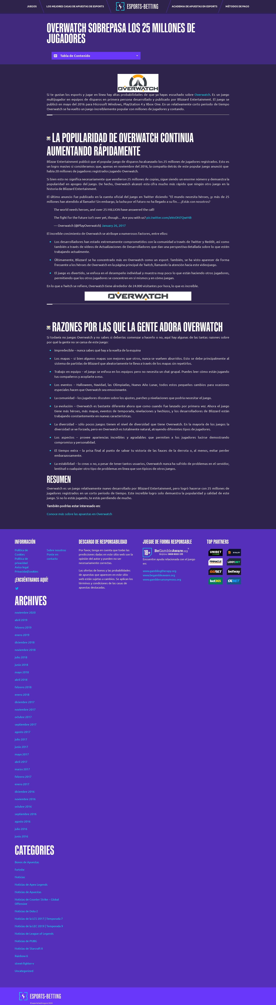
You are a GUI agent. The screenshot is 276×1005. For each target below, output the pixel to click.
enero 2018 (22, 694)
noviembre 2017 (25, 709)
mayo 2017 (22, 754)
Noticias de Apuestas (28, 892)
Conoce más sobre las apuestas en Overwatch (79, 514)
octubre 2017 (23, 717)
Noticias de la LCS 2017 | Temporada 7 (39, 918)
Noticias (20, 877)
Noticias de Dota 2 (26, 911)
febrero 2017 (23, 776)
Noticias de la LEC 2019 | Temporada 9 (39, 926)
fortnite (20, 869)
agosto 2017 (22, 731)
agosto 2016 (22, 821)
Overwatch (202, 94)
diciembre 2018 (24, 642)
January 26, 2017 (114, 225)
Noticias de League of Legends (34, 933)
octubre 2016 (23, 806)
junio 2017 (21, 746)
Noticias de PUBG (26, 941)
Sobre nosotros (56, 550)
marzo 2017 (22, 769)
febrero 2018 (23, 687)
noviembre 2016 (25, 799)
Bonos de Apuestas (27, 862)
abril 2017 (21, 761)
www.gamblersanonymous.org (162, 579)
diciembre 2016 (24, 791)
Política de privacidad (21, 561)
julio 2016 (21, 829)
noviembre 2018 (25, 649)
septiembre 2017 (25, 724)
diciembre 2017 (24, 702)
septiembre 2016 (25, 814)
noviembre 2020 (25, 612)
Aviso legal (21, 567)
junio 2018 (21, 664)
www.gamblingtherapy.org (159, 571)
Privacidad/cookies (26, 571)
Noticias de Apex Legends (31, 884)
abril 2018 (21, 679)
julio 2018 (21, 657)
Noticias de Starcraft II (29, 948)
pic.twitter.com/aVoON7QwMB (169, 217)
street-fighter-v (24, 963)
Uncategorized (24, 970)
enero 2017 (22, 784)
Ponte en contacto (52, 556)
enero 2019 (22, 634)
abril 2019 (21, 620)
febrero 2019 (23, 627)
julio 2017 (21, 739)
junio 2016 (21, 836)
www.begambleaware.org (159, 575)
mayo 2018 (22, 672)
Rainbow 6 (21, 956)
